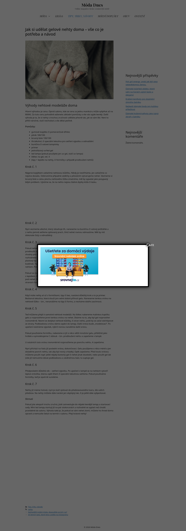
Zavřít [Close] (148, 245)
